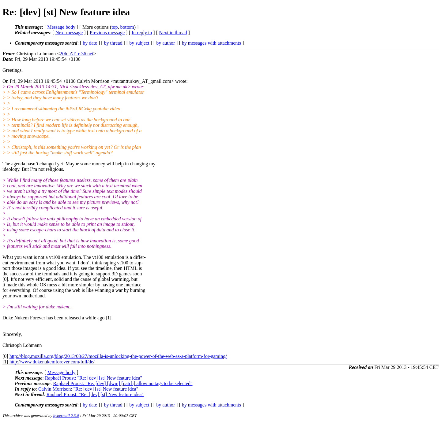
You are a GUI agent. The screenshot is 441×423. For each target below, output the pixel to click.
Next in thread (173, 32)
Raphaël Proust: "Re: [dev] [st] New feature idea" (93, 378)
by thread (113, 43)
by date (90, 43)
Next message (69, 32)
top (114, 27)
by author (165, 43)
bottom (127, 27)
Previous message (107, 32)
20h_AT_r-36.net (76, 53)
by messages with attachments (211, 43)
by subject (139, 43)
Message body (61, 27)
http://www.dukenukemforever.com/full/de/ (52, 361)
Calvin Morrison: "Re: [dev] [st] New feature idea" (88, 389)
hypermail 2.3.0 (66, 415)
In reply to (142, 32)
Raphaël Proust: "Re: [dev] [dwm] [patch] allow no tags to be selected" (122, 383)
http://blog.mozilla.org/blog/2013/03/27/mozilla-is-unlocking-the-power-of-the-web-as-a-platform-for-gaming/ (118, 356)
